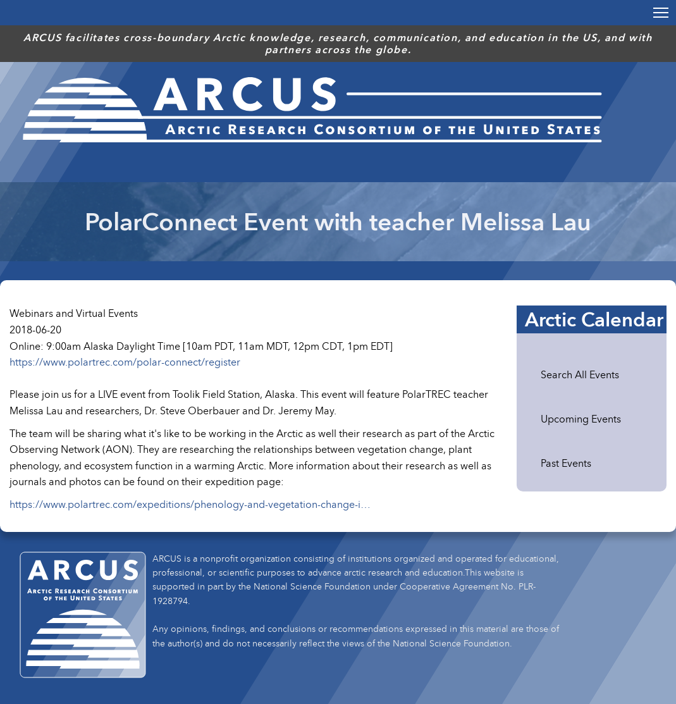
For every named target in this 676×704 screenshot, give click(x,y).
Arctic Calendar (594, 319)
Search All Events (580, 374)
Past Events (566, 463)
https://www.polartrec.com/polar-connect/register (124, 362)
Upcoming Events (581, 419)
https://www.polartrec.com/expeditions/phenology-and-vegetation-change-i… (190, 504)
